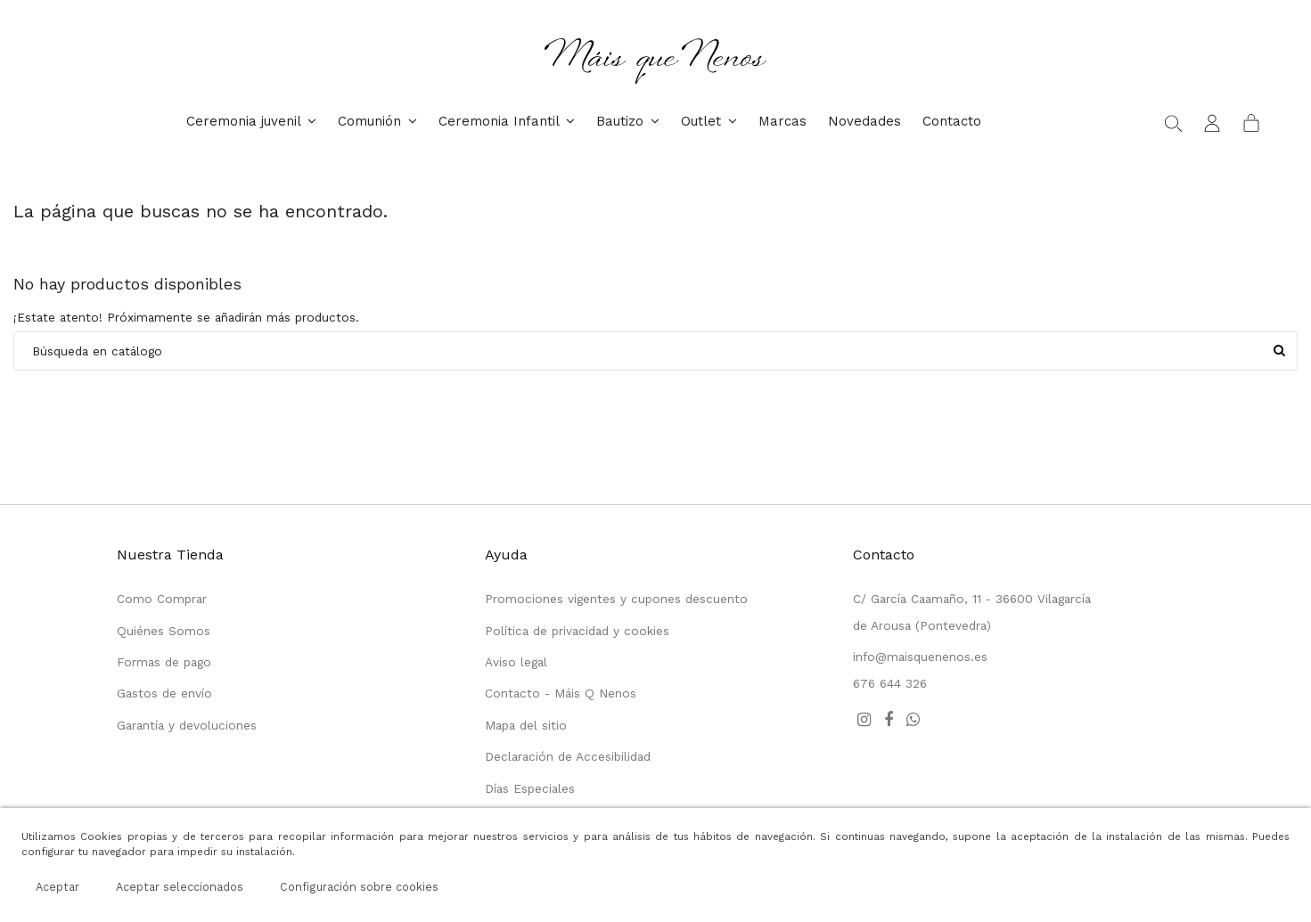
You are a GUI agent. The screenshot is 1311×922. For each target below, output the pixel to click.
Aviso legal (516, 662)
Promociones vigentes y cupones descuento (616, 599)
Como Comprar (162, 599)
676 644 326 (890, 683)
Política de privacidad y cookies (577, 631)
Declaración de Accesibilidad (568, 756)
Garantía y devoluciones (187, 725)
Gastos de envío (164, 693)
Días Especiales (530, 788)
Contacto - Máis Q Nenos (560, 693)
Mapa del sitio (526, 725)
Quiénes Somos (163, 631)
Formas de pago (164, 662)
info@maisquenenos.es (920, 656)
